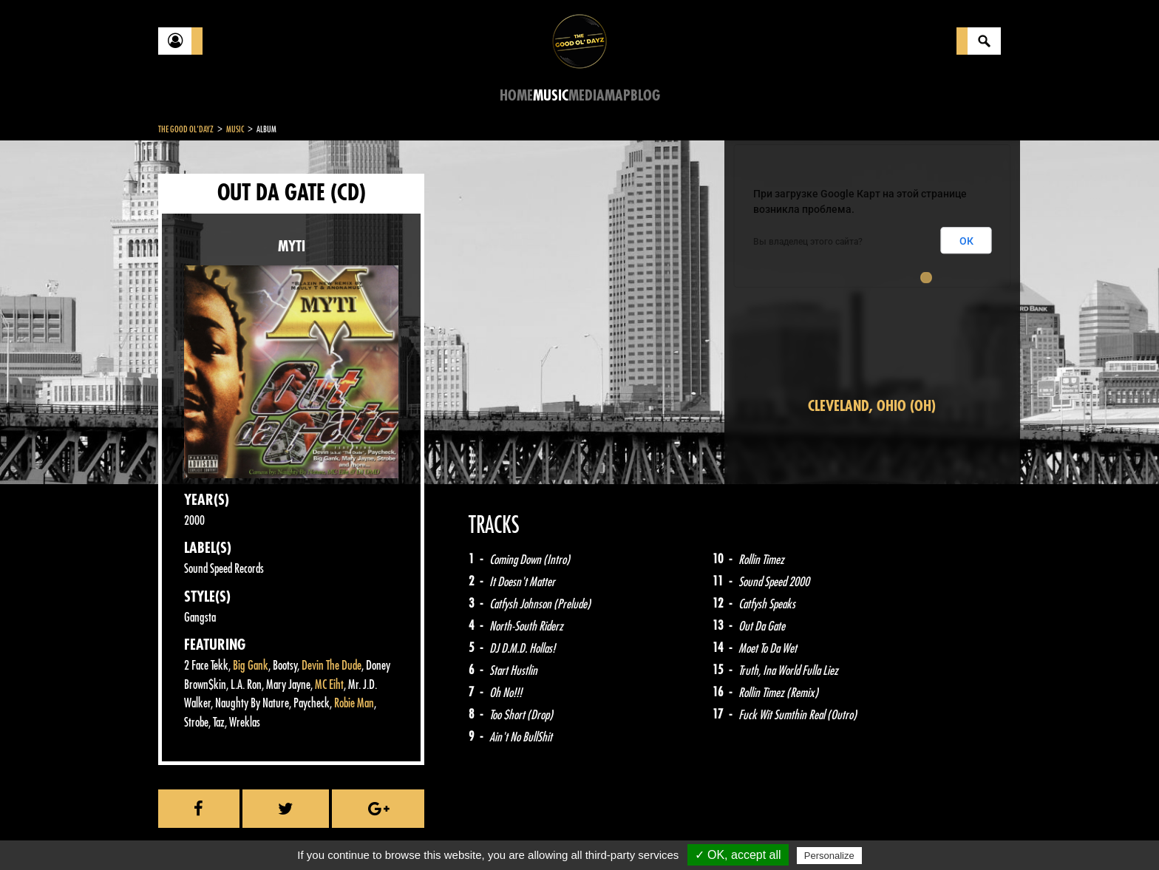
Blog (645, 95)
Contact (195, 831)
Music (550, 95)
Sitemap (402, 833)
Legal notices (274, 833)
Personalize (829, 855)
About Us (343, 833)
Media (586, 95)
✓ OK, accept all (738, 855)
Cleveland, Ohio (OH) (872, 406)
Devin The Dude (331, 665)
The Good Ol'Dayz (186, 129)
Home (516, 95)
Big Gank (250, 665)
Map (618, 95)
